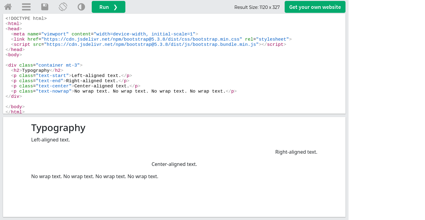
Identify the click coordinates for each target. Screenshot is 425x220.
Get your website (315, 6)
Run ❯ (108, 6)
